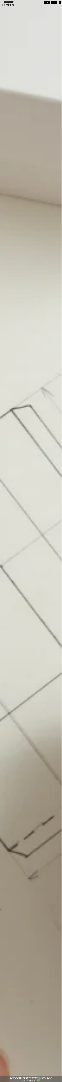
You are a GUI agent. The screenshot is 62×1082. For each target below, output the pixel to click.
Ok (38, 1080)
